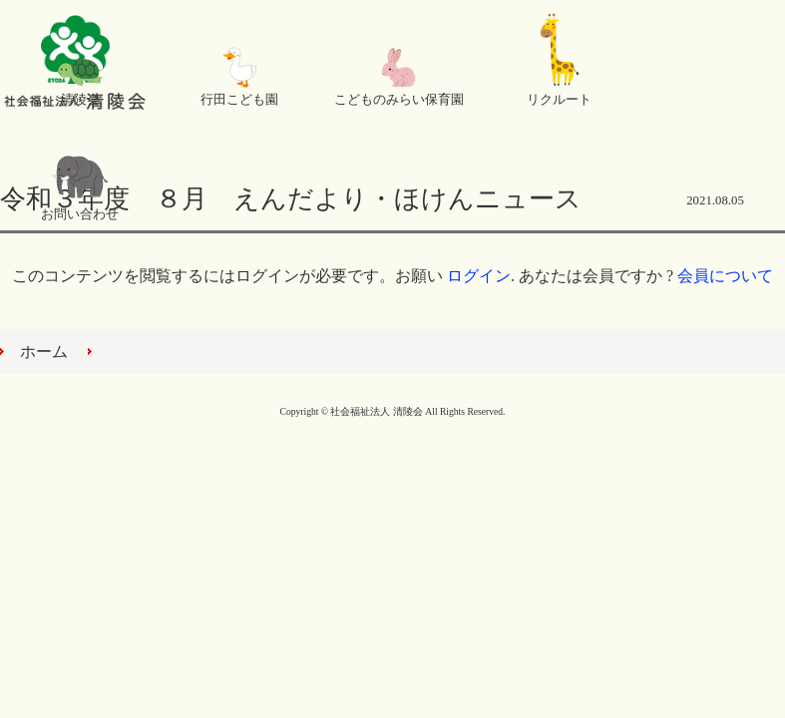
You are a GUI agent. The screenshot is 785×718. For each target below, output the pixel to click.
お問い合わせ (80, 214)
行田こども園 (239, 100)
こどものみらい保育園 (399, 100)
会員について (725, 275)
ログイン (479, 275)
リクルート (559, 100)
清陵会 (80, 100)
